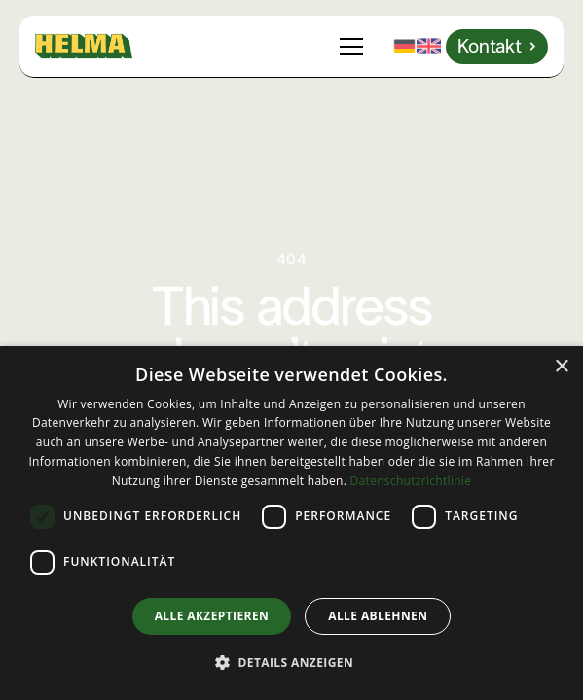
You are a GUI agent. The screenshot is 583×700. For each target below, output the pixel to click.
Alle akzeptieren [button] (212, 616)
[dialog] (291, 523)
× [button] (561, 367)
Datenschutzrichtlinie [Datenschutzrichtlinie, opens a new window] (411, 480)
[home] (83, 46)
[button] (355, 46)
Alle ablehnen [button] (377, 616)
